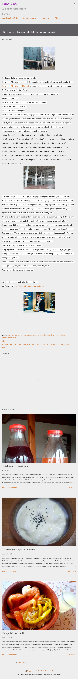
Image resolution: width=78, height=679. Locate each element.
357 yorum (13, 488)
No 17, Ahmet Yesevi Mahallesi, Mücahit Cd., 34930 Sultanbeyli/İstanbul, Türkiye (39, 344)
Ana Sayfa (22, 663)
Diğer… (57, 18)
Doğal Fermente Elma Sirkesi (15, 465)
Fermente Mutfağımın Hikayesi (15, 86)
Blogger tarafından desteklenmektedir (39, 671)
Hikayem (45, 18)
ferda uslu (12, 335)
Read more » (71, 488)
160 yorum (13, 655)
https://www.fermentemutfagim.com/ (30, 286)
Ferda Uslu (9, 3)
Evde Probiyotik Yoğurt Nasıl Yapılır (18, 549)
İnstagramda (29, 18)
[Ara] (70, 3)
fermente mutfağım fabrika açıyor (29, 335)
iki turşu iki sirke (49, 335)
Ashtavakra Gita (10, 18)
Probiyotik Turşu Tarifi (13, 633)
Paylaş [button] (4, 347)
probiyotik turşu (9, 338)
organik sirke (61, 335)
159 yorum (13, 571)
